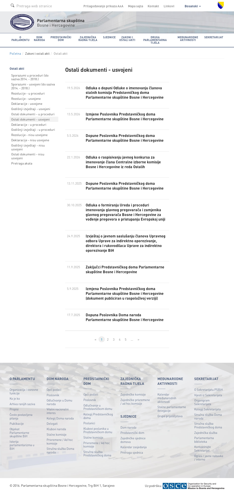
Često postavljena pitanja (21, 416)
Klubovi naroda (56, 429)
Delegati (52, 423)
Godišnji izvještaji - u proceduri (33, 129)
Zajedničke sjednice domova (133, 440)
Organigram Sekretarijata (202, 402)
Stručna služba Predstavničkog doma (97, 453)
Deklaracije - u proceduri (28, 124)
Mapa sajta (135, 6)
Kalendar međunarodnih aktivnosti (166, 397)
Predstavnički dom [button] (61, 39)
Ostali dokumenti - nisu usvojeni (27, 156)
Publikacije (17, 423)
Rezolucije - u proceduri (28, 93)
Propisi (14, 409)
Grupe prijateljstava (170, 416)
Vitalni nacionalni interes (58, 411)
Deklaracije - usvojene (26, 103)
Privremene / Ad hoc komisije (60, 441)
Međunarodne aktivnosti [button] (188, 39)
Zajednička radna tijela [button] (87, 39)
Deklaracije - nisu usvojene (30, 140)
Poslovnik (53, 395)
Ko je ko (15, 398)
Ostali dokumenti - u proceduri (33, 114)
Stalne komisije (56, 434)
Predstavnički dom (132, 433)
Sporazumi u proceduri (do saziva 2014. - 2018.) (29, 77)
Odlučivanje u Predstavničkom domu (97, 407)
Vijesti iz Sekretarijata (208, 395)
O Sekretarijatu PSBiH (208, 389)
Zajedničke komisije (133, 394)
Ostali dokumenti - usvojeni (30, 119)
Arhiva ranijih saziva (22, 404)
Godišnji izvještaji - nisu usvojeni (28, 147)
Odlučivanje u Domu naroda (59, 402)
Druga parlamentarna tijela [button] (155, 40)
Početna (15, 53)
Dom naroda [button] (39, 39)
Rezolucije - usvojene (26, 98)
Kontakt (153, 6)
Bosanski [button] (193, 6)
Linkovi (169, 6)
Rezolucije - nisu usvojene (29, 135)
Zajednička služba (205, 433)
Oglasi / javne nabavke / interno (208, 457)
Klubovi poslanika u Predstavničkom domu (97, 430)
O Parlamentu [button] (20, 39)
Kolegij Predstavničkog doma (98, 416)
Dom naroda (128, 427)
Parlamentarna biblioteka (204, 439)
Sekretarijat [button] (213, 37)
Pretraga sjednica (131, 452)
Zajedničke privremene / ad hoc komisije (135, 401)
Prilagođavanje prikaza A (103, 6)
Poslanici (89, 423)
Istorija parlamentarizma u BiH (22, 445)
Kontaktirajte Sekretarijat (202, 448)
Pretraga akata (21, 163)
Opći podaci (54, 389)
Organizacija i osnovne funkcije (24, 391)
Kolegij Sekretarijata (207, 409)
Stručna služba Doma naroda (60, 450)
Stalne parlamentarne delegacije (171, 408)
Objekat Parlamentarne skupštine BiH (19, 432)
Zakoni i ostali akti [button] (127, 39)
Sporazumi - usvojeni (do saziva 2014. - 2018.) (33, 86)
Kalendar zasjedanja (133, 447)
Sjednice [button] (109, 37)
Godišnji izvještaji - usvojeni (30, 109)
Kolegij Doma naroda (60, 418)
